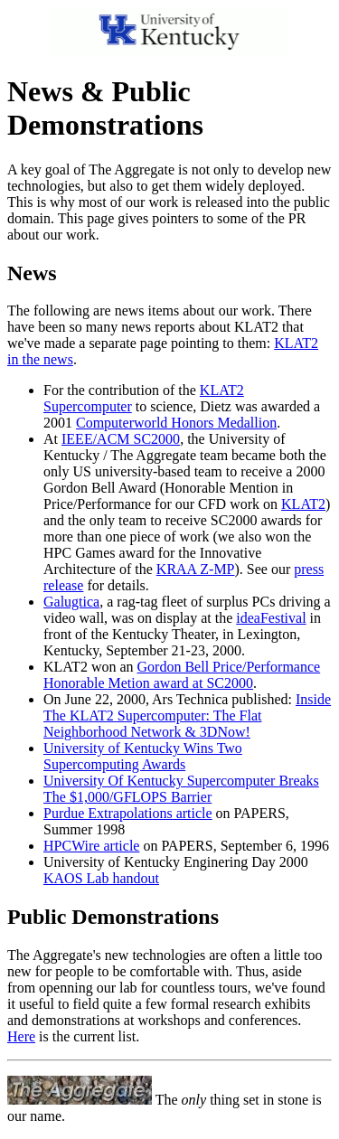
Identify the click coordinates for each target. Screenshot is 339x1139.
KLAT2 (303, 504)
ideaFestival (271, 618)
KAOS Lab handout (101, 878)
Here (21, 1036)
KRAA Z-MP (195, 569)
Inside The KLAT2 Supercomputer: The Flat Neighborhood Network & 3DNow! (187, 715)
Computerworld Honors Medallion (176, 422)
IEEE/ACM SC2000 (120, 439)
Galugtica (71, 601)
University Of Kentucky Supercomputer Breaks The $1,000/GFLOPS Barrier (181, 789)
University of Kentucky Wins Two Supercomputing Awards (142, 756)
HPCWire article (91, 845)
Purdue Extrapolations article (127, 813)
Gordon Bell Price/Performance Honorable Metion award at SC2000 (181, 675)
